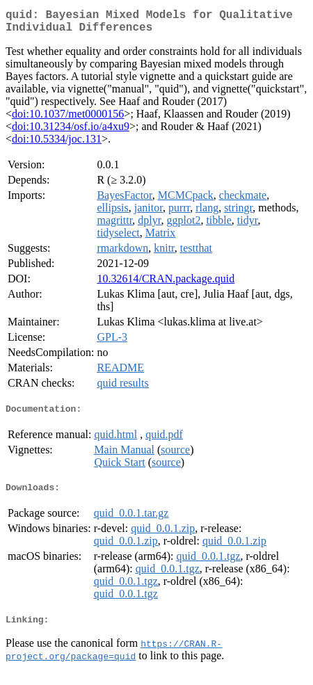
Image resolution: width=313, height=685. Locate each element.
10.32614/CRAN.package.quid (165, 284)
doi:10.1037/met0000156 (68, 119)
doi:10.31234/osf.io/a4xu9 (70, 132)
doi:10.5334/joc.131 (57, 144)
